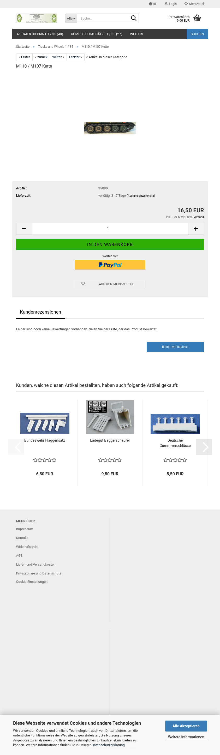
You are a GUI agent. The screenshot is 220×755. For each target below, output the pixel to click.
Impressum (24, 529)
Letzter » (75, 57)
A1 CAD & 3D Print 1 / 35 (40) (40, 34)
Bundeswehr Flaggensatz (44, 440)
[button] (153, 4)
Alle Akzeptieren (186, 726)
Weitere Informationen (186, 737)
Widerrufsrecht (27, 547)
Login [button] (171, 4)
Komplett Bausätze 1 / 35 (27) (96, 34)
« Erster (24, 57)
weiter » (58, 57)
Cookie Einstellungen (32, 582)
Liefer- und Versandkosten (36, 564)
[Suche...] (71, 18)
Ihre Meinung (175, 347)
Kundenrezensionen (40, 312)
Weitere (137, 34)
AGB (19, 556)
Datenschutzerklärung (108, 745)
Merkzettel (194, 4)
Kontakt (22, 538)
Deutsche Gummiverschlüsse (175, 443)
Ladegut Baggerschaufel (109, 440)
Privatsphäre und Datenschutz (38, 573)
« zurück (41, 57)
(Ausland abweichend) (141, 195)
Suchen (197, 34)
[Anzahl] (110, 229)
